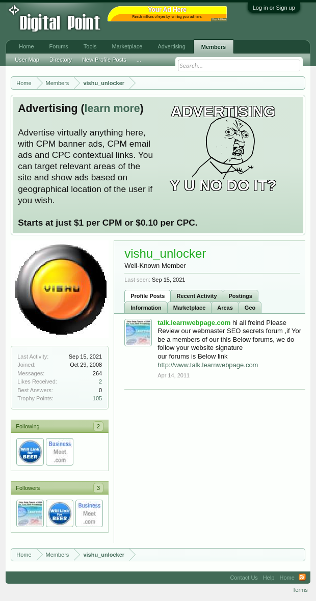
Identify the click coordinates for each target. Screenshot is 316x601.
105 (97, 398)
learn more (112, 108)
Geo (250, 308)
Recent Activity (196, 296)
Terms (300, 590)
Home (26, 46)
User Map (27, 60)
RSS (302, 577)
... (139, 60)
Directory (60, 60)
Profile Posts (147, 296)
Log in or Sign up (274, 8)
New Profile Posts (104, 60)
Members (213, 47)
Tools (90, 46)
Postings (240, 296)
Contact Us (243, 578)
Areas (225, 308)
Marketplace (189, 308)
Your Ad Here (219, 19)
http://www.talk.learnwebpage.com (207, 365)
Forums (58, 46)
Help (269, 578)
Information (146, 308)
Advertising (171, 46)
